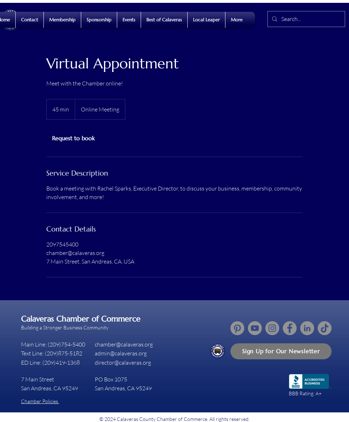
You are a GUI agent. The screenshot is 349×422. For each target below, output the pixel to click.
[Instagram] (272, 328)
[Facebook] (290, 328)
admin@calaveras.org (121, 353)
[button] (281, 351)
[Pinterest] (237, 328)
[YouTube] (255, 328)
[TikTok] (325, 328)
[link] (73, 138)
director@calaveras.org (123, 362)
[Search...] (305, 19)
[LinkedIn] (307, 328)
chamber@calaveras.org (124, 344)
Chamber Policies (40, 401)
